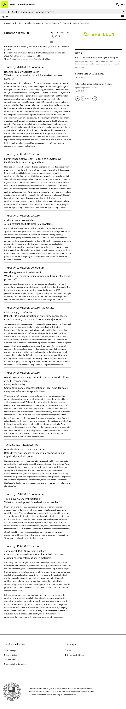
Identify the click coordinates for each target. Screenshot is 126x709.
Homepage (9, 23)
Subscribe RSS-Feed (75, 655)
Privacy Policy (12, 659)
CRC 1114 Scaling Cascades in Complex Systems (38, 23)
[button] (77, 98)
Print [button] (69, 650)
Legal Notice (11, 655)
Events (66, 23)
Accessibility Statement (16, 664)
